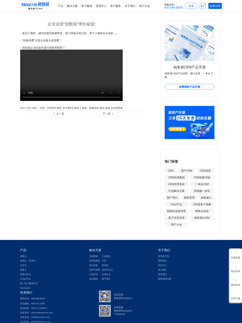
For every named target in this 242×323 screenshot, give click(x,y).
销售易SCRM (202, 218)
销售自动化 (202, 211)
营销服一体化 (202, 191)
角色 (101, 107)
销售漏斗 (206, 197)
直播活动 (93, 107)
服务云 (23, 269)
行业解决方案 (176, 191)
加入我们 (162, 269)
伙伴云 (23, 265)
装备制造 (93, 256)
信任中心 (162, 265)
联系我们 (162, 274)
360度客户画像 (202, 204)
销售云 (23, 256)
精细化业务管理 (176, 211)
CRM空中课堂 (54, 107)
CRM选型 (205, 171)
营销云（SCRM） (28, 260)
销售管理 (189, 197)
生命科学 (93, 274)
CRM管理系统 (176, 184)
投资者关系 (163, 256)
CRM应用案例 (176, 177)
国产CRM (186, 171)
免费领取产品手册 (189, 87)
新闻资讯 (162, 260)
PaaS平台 (176, 204)
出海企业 (106, 274)
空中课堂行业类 (71, 107)
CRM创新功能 (202, 177)
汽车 (104, 260)
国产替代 (172, 197)
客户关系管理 (176, 218)
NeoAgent (25, 287)
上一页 (60, 114)
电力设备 (93, 265)
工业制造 (106, 256)
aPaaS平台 (25, 278)
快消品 (105, 265)
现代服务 (93, 278)
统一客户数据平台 (29, 283)
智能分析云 (25, 274)
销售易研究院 (164, 278)
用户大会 (176, 224)
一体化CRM (202, 184)
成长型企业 (107, 269)
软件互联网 (94, 269)
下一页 (107, 114)
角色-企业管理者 (114, 107)
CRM (171, 171)
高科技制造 (94, 260)
